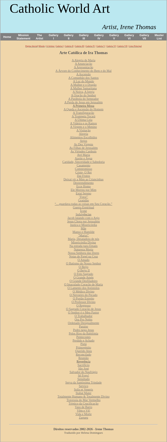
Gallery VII (144, 36)
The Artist (39, 36)
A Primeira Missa (83, 105)
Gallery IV (99, 36)
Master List (159, 36)
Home (7, 37)
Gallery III (84, 36)
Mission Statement (23, 36)
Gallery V (114, 36)
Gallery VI (129, 36)
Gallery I (53, 36)
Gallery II (68, 36)
